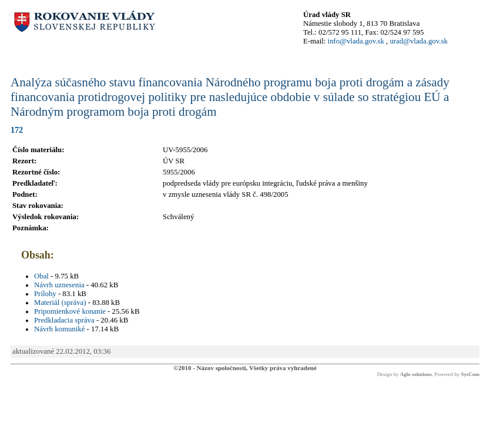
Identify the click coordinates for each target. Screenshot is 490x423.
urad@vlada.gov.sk (418, 41)
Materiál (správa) (60, 302)
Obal (41, 276)
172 (17, 130)
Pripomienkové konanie (70, 311)
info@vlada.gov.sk (356, 41)
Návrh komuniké (59, 329)
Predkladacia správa (64, 320)
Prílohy (45, 294)
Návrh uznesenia (59, 285)
